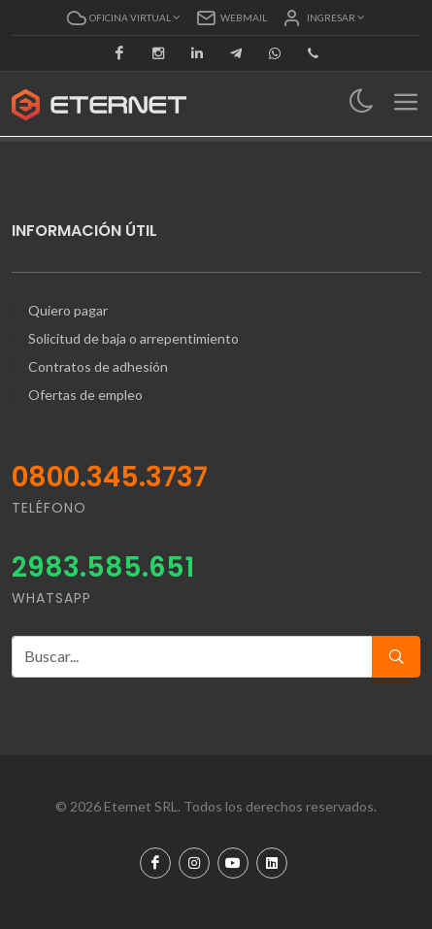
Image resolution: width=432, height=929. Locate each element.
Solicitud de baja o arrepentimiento (133, 338)
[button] (123, 17)
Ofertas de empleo (85, 394)
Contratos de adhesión (98, 366)
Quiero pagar (68, 310)
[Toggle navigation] (361, 102)
